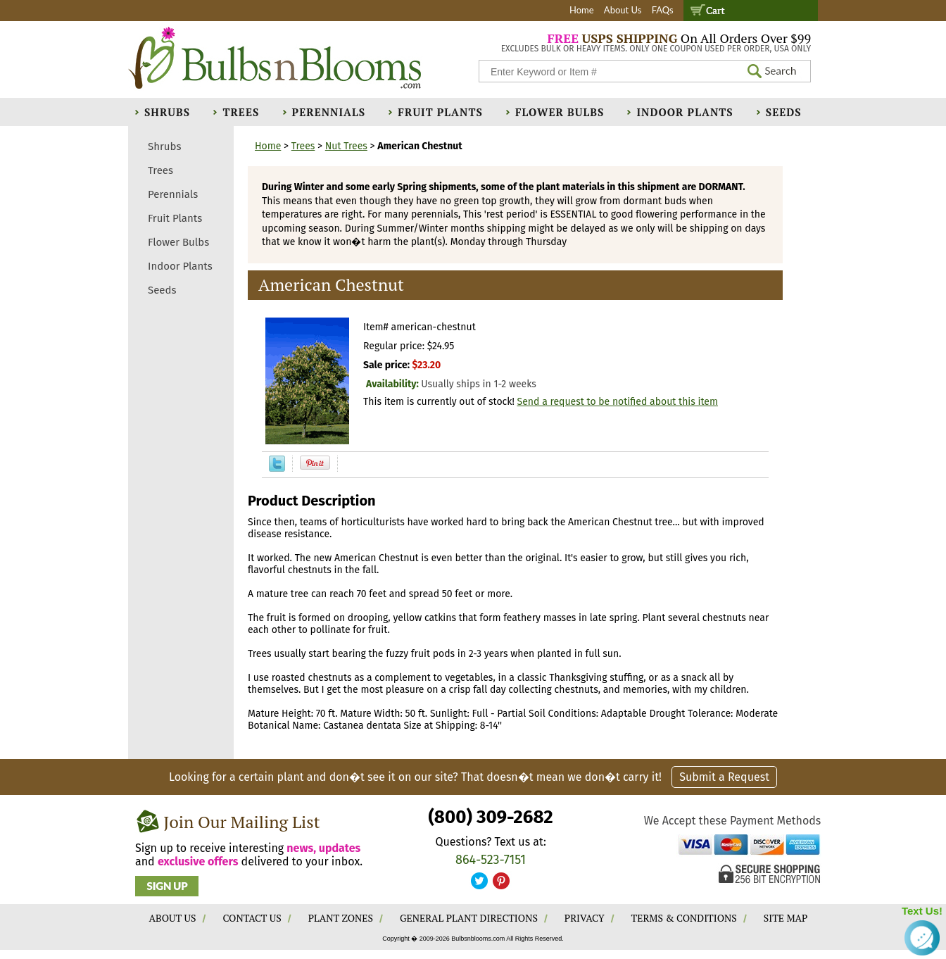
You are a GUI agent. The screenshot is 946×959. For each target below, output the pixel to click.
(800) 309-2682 (490, 817)
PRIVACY (585, 917)
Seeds (784, 112)
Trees (240, 112)
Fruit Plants (440, 112)
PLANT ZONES (340, 917)
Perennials (329, 112)
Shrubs (167, 112)
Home (581, 9)
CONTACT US (251, 917)
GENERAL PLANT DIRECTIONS (469, 917)
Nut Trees (346, 146)
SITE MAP (786, 917)
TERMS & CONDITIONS (684, 917)
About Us (623, 9)
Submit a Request (724, 777)
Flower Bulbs (559, 112)
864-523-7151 (490, 859)
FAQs (663, 9)
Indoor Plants (684, 112)
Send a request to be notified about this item (617, 402)
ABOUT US (172, 917)
